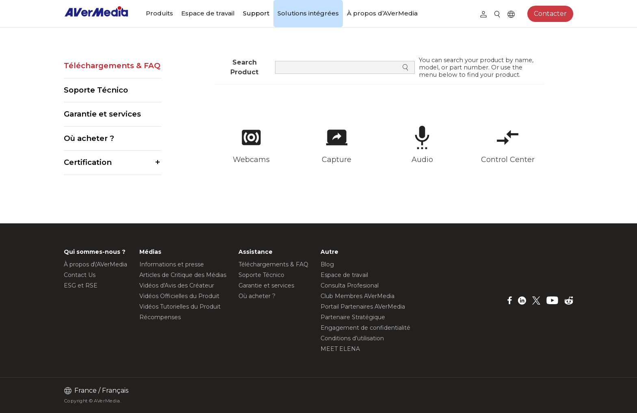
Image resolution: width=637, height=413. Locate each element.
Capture (336, 159)
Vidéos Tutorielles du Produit (180, 306)
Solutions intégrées (308, 13)
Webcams (251, 159)
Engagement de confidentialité (365, 327)
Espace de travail (208, 13)
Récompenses (160, 317)
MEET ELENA (340, 348)
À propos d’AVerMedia (382, 13)
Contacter (550, 13)
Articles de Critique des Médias (182, 275)
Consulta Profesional (350, 285)
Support (256, 13)
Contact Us (79, 275)
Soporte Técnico (96, 90)
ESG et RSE (81, 285)
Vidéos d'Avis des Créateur (176, 285)
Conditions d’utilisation (352, 338)
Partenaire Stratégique (353, 317)
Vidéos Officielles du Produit (179, 296)
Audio (422, 159)
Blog (327, 264)
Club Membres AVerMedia (357, 296)
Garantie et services (102, 114)
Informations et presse (171, 264)
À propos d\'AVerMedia (95, 264)
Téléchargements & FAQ (112, 65)
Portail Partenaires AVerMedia (363, 306)
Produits (159, 13)
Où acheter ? (89, 138)
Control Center (508, 159)
